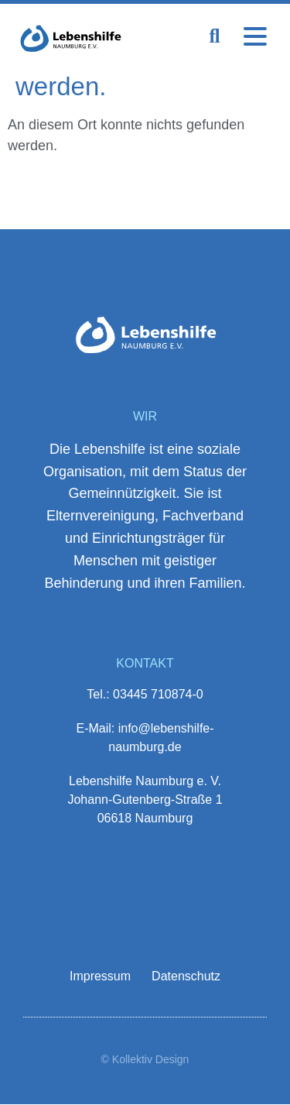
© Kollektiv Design (145, 1059)
